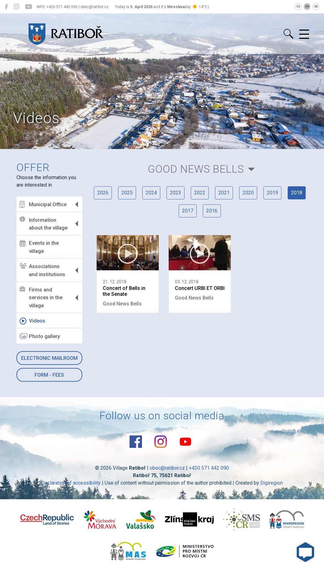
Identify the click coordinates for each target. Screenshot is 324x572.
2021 (224, 193)
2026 (102, 193)
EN (307, 6)
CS (298, 6)
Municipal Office (43, 204)
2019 (272, 193)
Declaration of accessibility (71, 483)
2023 (175, 193)
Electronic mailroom (49, 358)
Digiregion (271, 483)
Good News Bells (196, 169)
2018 (296, 193)
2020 (248, 193)
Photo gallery (40, 336)
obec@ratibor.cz (167, 468)
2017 (187, 211)
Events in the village (39, 247)
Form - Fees (49, 375)
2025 (127, 193)
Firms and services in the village (41, 297)
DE (316, 6)
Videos (32, 321)
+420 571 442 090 (209, 468)
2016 (211, 211)
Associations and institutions (42, 270)
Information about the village (43, 223)
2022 (199, 193)
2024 (151, 193)
